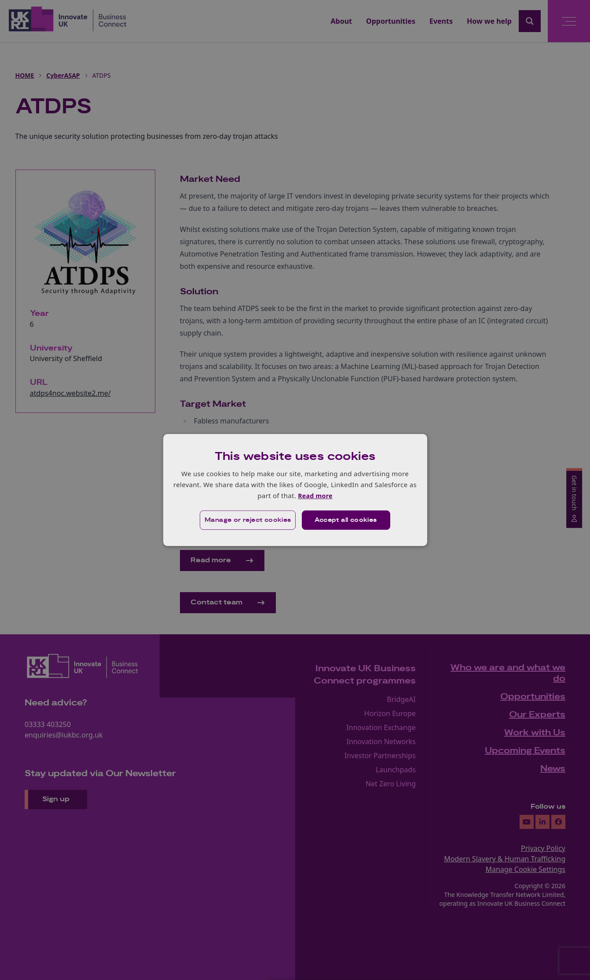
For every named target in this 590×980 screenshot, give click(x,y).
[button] (247, 520)
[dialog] (295, 490)
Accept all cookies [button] (346, 520)
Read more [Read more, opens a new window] (315, 495)
